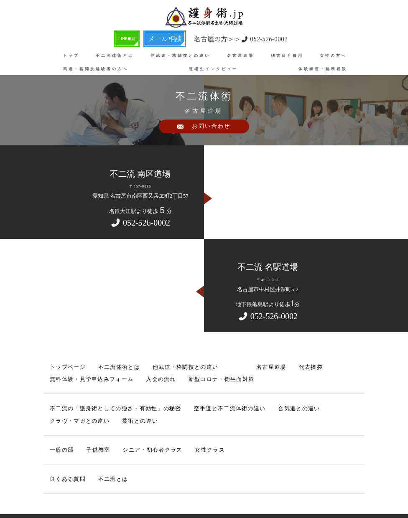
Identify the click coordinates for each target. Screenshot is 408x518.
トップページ (62, 365)
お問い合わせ (211, 130)
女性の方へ (333, 55)
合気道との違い (230, 399)
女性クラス (172, 424)
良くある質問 (62, 450)
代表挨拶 (253, 365)
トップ (71, 55)
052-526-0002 (242, 38)
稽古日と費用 (287, 55)
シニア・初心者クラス (128, 424)
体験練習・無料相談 (322, 68)
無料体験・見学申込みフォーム (304, 365)
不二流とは (97, 450)
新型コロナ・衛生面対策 (106, 373)
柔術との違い (324, 399)
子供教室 (87, 424)
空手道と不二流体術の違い (178, 399)
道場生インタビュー (213, 68)
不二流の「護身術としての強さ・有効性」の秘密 (95, 399)
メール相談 (168, 38)
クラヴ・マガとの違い (278, 399)
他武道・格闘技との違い (180, 55)
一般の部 (58, 424)
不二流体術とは (115, 55)
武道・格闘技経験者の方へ (95, 68)
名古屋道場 (240, 55)
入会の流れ (60, 373)
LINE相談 (129, 38)
